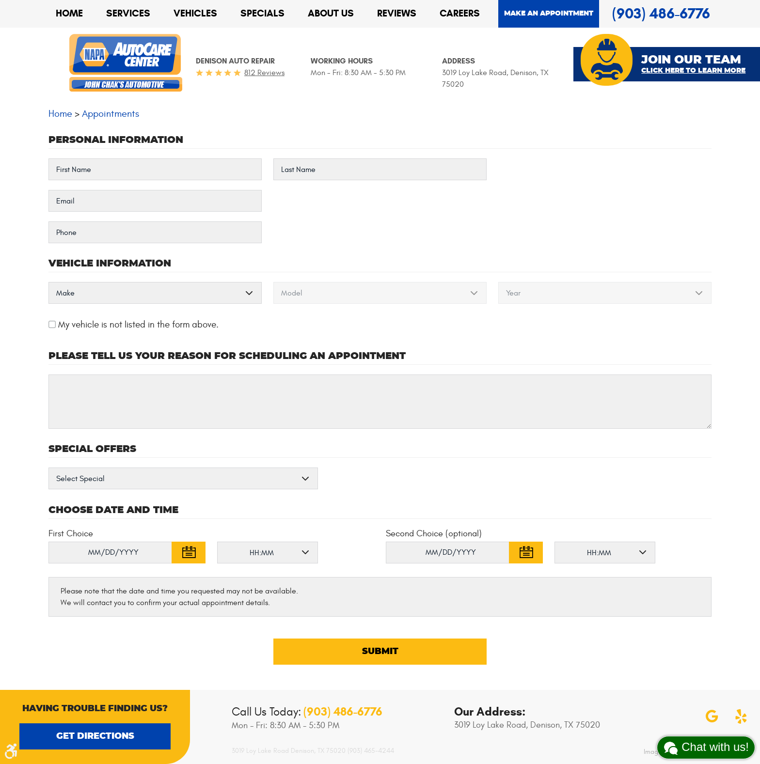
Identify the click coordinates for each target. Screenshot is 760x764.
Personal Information (115, 140)
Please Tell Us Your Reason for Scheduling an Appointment (227, 356)
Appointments (110, 113)
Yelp (741, 716)
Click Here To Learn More (693, 70)
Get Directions (95, 736)
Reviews (396, 13)
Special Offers (92, 449)
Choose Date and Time (113, 510)
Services (128, 13)
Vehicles (195, 13)
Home (69, 13)
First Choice (70, 534)
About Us (331, 13)
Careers (460, 13)
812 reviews (264, 72)
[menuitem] (69, 13)
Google (712, 716)
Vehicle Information (109, 263)
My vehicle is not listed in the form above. (138, 324)
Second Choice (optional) (434, 534)
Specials (262, 13)
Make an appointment (548, 13)
